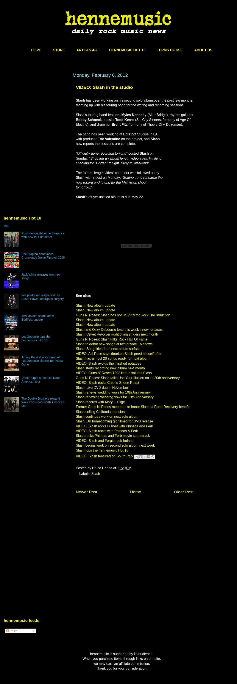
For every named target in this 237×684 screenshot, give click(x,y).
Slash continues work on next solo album (107, 416)
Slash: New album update (95, 305)
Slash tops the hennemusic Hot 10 (102, 450)
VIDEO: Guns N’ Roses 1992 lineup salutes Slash (114, 373)
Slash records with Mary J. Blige (100, 402)
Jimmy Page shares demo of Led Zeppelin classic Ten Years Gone (42, 361)
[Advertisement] (36, 114)
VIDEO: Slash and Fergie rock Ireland (105, 440)
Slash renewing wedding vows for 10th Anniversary (115, 397)
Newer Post (86, 492)
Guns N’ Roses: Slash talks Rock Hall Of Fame (112, 339)
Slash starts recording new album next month (110, 368)
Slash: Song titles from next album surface (108, 349)
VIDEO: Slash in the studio (104, 87)
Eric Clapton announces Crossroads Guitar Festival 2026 (43, 255)
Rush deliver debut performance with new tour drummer (43, 235)
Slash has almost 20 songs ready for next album (113, 358)
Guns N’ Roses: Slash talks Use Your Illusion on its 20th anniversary (128, 378)
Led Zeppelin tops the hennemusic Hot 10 (36, 338)
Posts (11, 631)
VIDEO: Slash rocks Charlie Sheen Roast (107, 382)
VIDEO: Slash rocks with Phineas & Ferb (107, 431)
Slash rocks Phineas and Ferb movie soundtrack (113, 436)
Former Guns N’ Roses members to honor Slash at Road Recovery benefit (132, 407)
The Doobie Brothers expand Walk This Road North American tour (43, 402)
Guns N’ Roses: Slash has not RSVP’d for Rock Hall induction (123, 315)
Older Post (183, 492)
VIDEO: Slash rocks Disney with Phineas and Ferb (114, 426)
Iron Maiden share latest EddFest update (38, 317)
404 (6, 225)
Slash (95, 473)
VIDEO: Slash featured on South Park (105, 456)
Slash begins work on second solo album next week (115, 445)
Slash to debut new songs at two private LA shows (114, 344)
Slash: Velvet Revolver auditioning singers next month (117, 334)
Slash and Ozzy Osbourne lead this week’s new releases (119, 329)
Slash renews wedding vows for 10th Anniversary (113, 392)
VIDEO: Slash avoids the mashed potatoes (108, 363)
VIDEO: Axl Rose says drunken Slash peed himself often (119, 354)
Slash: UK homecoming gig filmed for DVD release (114, 421)
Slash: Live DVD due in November (102, 387)
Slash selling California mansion (100, 412)
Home (135, 492)
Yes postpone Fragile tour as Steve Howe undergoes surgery (43, 297)
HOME (36, 50)
